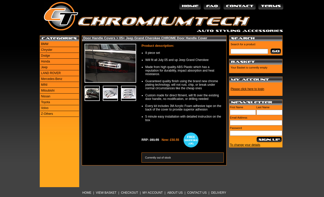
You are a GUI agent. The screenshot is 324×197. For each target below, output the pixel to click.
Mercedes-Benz (51, 79)
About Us (175, 192)
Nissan (45, 96)
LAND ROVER (51, 73)
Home (86, 192)
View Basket (106, 192)
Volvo (44, 108)
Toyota (45, 102)
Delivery (218, 192)
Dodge (45, 55)
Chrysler (46, 50)
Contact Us (197, 192)
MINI (44, 84)
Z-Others (47, 114)
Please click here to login (247, 89)
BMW (44, 44)
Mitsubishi (47, 90)
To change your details (245, 145)
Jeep (44, 67)
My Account (153, 192)
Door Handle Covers (99, 38)
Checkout (129, 192)
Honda (45, 61)
